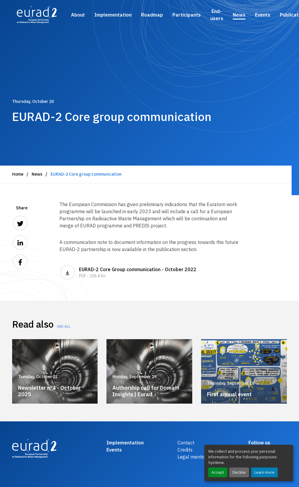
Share (22, 208)
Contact (185, 443)
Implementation (113, 15)
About (78, 15)
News (239, 15)
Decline (239, 472)
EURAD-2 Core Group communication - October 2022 (149, 272)
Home (17, 174)
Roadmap (152, 15)
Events (262, 15)
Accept (217, 472)
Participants (186, 15)
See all (63, 326)
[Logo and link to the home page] (37, 14)
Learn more (264, 472)
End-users (216, 14)
